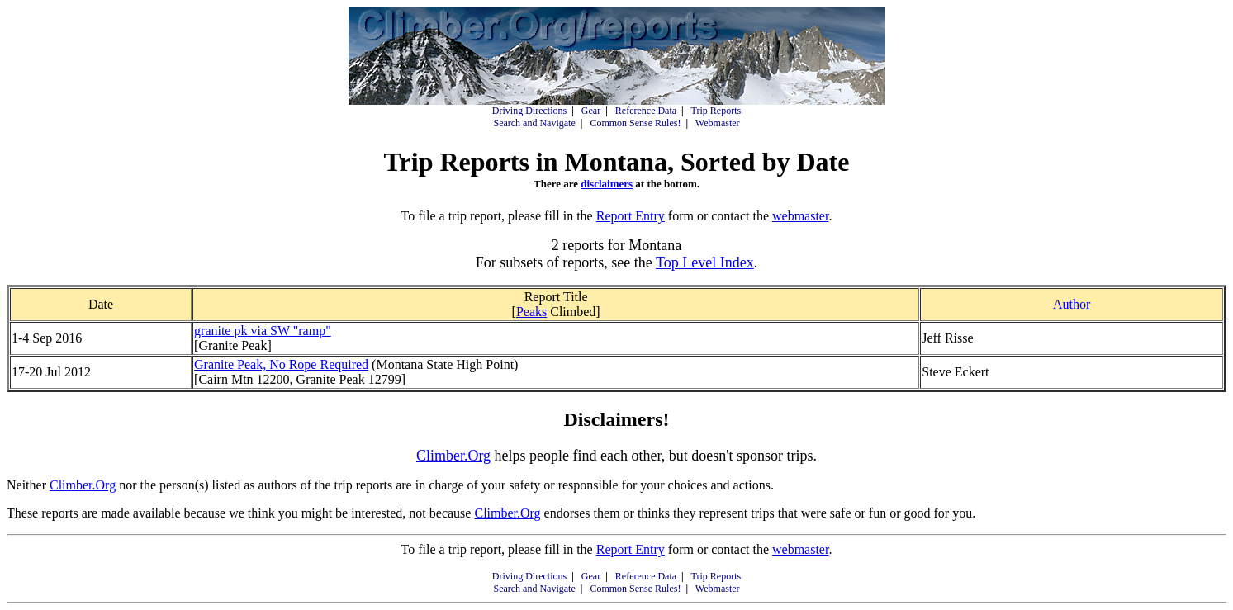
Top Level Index (705, 262)
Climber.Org (453, 455)
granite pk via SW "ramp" (262, 331)
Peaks (531, 312)
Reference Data (645, 110)
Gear (590, 110)
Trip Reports (716, 110)
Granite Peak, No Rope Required (281, 364)
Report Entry (630, 216)
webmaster (800, 216)
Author (1071, 304)
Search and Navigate (534, 123)
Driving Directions (529, 110)
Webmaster (717, 123)
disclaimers (607, 183)
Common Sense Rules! (635, 123)
